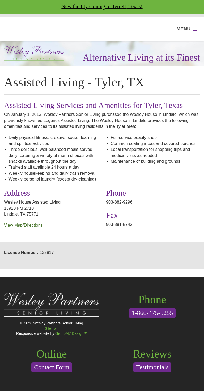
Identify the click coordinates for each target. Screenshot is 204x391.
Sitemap (51, 328)
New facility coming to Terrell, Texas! (101, 6)
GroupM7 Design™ (70, 333)
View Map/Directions (23, 225)
